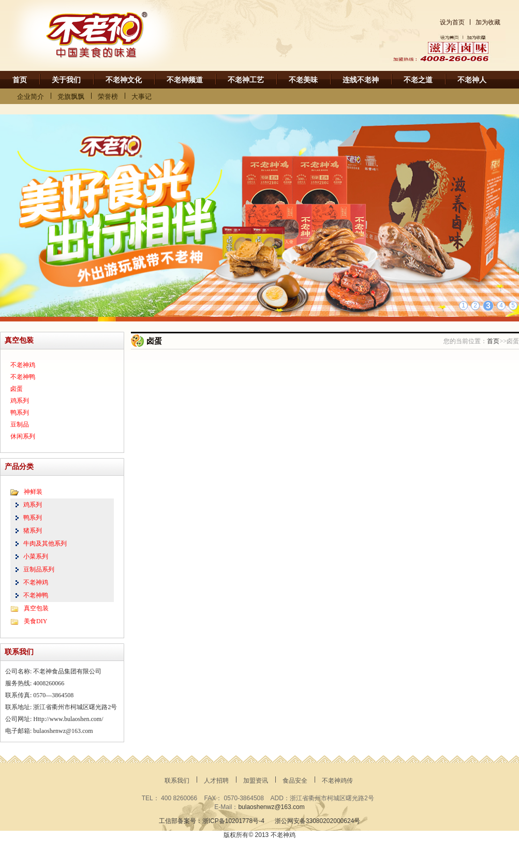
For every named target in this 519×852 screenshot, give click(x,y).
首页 (19, 80)
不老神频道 (185, 80)
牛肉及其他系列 (45, 543)
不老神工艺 (246, 80)
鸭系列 (19, 412)
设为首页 (452, 22)
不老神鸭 (22, 376)
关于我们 (66, 80)
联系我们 (177, 780)
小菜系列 (35, 556)
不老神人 (471, 80)
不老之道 (418, 80)
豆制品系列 (38, 569)
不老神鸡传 (337, 780)
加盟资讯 (255, 780)
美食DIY (35, 621)
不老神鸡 (22, 365)
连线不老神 (361, 80)
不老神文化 (124, 80)
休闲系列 (22, 436)
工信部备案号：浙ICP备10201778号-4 (211, 821)
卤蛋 (16, 388)
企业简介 (30, 96)
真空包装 (36, 608)
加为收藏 (488, 22)
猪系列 (32, 530)
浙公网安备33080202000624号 (317, 821)
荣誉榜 (108, 96)
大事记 (141, 96)
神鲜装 (33, 491)
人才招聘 (216, 780)
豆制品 (19, 424)
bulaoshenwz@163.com (271, 807)
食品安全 (295, 780)
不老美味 (303, 80)
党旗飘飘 (70, 96)
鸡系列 (19, 400)
